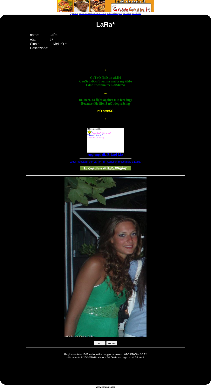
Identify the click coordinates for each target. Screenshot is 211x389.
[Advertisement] (105, 372)
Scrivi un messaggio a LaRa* (124, 161)
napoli (107, 387)
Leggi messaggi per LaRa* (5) (87, 161)
